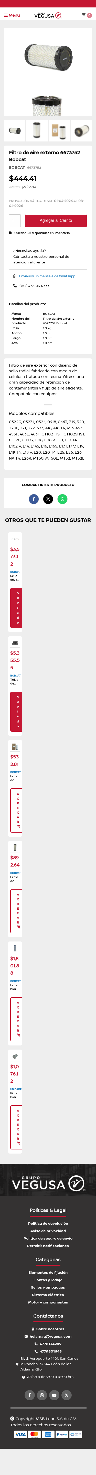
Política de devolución (48, 1223)
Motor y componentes (48, 1302)
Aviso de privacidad (48, 1231)
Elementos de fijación (48, 1272)
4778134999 (48, 1344)
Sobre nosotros (48, 1329)
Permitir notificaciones (48, 1246)
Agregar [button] (19, 810)
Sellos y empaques (48, 1287)
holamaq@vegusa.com (48, 1336)
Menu (12, 15)
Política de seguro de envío (48, 1238)
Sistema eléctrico (48, 1295)
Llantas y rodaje (48, 1280)
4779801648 (48, 1351)
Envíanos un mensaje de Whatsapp (47, 276)
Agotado (18, 608)
